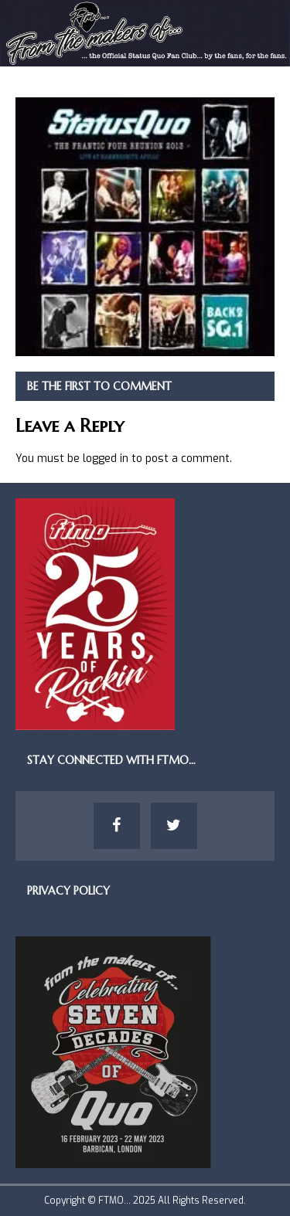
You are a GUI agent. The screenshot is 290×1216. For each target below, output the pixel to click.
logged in (105, 458)
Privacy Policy (68, 891)
